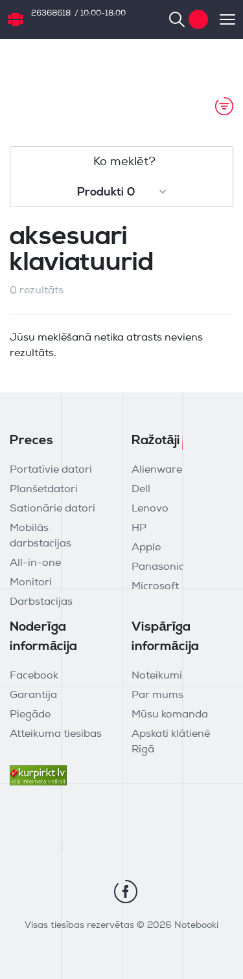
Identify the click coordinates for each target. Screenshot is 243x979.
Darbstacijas (41, 602)
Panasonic (158, 567)
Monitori (31, 583)
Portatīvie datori (51, 470)
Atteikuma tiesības (56, 734)
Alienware (157, 470)
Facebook (34, 676)
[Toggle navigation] (221, 19)
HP (139, 528)
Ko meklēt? (124, 162)
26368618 (51, 13)
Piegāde (30, 715)
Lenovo (150, 509)
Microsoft (155, 586)
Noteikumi (157, 676)
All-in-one (35, 563)
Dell (141, 489)
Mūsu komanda (170, 715)
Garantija (33, 695)
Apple (146, 548)
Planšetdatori (44, 489)
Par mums (157, 695)
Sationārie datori (52, 509)
